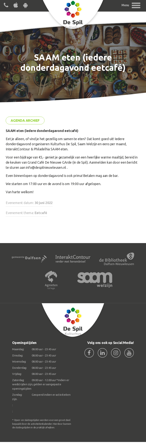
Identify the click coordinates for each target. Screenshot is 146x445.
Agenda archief (25, 120)
